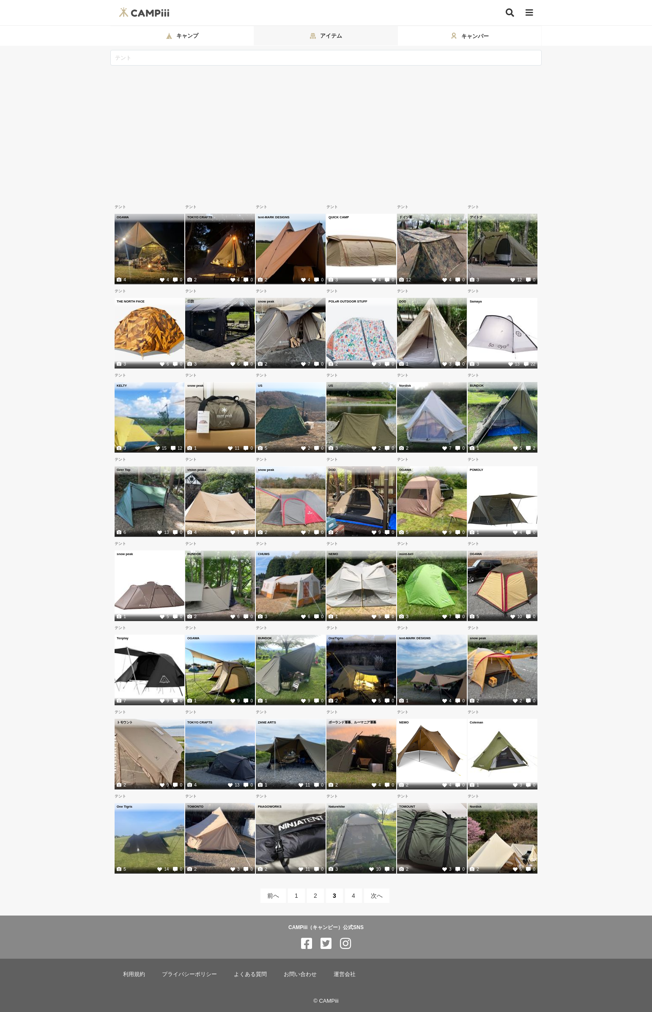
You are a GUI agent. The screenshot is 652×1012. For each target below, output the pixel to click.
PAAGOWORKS (270, 806)
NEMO (333, 554)
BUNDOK (477, 385)
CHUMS (264, 554)
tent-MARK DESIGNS (274, 217)
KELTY (122, 385)
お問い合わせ (300, 974)
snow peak (266, 301)
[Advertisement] (326, 129)
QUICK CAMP (339, 217)
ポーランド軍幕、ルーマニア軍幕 (352, 722)
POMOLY (476, 469)
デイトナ (476, 217)
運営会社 (345, 974)
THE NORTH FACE (131, 301)
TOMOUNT (407, 806)
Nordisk (405, 385)
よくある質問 (250, 974)
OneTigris (336, 638)
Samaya (476, 301)
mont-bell (406, 554)
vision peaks (196, 469)
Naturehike (337, 806)
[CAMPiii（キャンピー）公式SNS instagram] (345, 943)
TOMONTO (195, 806)
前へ (273, 895)
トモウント (125, 722)
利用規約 (134, 974)
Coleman (476, 722)
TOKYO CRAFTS (199, 217)
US (260, 385)
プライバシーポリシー (189, 974)
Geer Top (123, 469)
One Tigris (124, 806)
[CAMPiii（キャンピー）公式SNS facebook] (306, 943)
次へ (377, 895)
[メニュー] (529, 13)
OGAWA (123, 217)
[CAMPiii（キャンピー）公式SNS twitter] (326, 943)
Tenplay (123, 638)
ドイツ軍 (405, 217)
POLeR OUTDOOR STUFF (348, 301)
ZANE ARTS (267, 722)
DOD (402, 301)
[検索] (510, 12)
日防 (190, 301)
